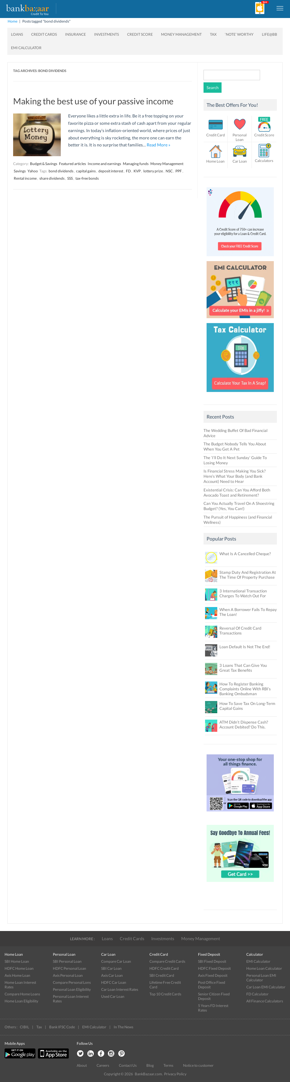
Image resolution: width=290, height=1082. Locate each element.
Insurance (75, 34)
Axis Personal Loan (68, 975)
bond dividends (61, 171)
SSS (70, 178)
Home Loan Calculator (264, 968)
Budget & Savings (43, 163)
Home (12, 21)
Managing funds (136, 163)
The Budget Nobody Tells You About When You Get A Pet (235, 446)
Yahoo (33, 171)
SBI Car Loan (111, 968)
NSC (169, 171)
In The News (123, 1027)
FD (128, 171)
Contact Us (128, 1065)
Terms (168, 1065)
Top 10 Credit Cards (165, 994)
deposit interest (110, 171)
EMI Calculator (26, 47)
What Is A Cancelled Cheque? (245, 553)
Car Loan (240, 161)
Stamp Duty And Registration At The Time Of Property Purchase (247, 575)
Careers (103, 1065)
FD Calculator (257, 994)
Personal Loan (240, 137)
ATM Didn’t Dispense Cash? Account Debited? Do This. (243, 724)
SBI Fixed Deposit (212, 961)
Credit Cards (44, 34)
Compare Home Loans (22, 994)
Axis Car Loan (112, 975)
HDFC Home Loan (19, 968)
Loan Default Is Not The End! (244, 646)
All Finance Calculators (264, 1001)
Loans (17, 34)
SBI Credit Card (161, 975)
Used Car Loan (112, 996)
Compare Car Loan (116, 961)
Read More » (158, 144)
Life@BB (269, 34)
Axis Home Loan (17, 975)
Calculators (264, 160)
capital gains (86, 171)
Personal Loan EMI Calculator (261, 977)
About (82, 1065)
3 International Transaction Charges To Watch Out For (243, 593)
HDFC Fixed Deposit (214, 968)
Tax (213, 34)
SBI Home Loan (17, 961)
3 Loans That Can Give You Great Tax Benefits (243, 668)
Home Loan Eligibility (21, 1001)
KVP (137, 171)
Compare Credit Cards (167, 961)
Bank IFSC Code (62, 1027)
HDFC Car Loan (113, 982)
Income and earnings (104, 163)
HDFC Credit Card (164, 968)
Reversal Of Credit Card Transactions (240, 630)
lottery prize (153, 171)
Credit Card (215, 135)
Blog (150, 1065)
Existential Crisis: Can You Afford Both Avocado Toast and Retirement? (237, 492)
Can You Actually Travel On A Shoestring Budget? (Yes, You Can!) (239, 506)
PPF (178, 171)
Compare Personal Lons (72, 982)
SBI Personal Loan (67, 961)
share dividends (51, 178)
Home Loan (215, 161)
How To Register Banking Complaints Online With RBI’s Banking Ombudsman (245, 688)
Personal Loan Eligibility (72, 989)
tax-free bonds (87, 178)
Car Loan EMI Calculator (265, 987)
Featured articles (72, 163)
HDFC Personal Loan (69, 968)
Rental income (25, 178)
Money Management (181, 34)
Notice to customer (198, 1065)
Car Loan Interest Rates (119, 989)
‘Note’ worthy (239, 34)
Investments (106, 34)
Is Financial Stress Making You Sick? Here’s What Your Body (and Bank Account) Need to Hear (235, 476)
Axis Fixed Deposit (212, 975)
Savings (20, 171)
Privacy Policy (175, 1074)
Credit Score (140, 34)
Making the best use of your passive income (93, 101)
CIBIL (24, 1027)
